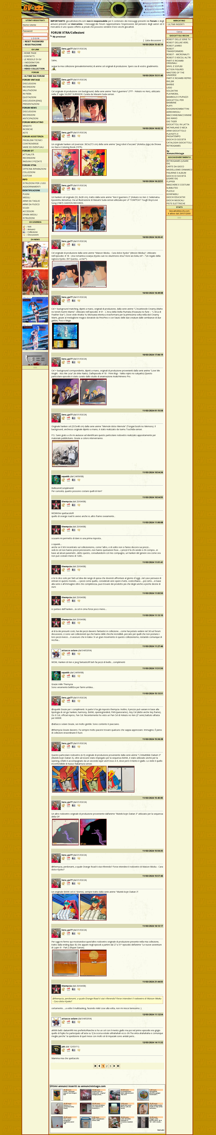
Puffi (169, 105)
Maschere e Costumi (178, 184)
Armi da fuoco (31, 204)
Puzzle (170, 191)
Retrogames (173, 145)
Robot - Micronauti (177, 54)
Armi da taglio (31, 200)
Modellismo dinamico (179, 169)
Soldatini (172, 90)
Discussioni (29, 83)
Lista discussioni (153, 40)
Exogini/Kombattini (177, 108)
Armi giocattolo (176, 130)
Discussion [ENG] (32, 100)
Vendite (27, 125)
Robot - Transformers (174, 50)
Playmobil (172, 93)
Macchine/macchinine (178, 115)
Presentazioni (31, 103)
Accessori (28, 211)
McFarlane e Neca (176, 127)
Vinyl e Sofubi (174, 66)
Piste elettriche (175, 203)
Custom (27, 175)
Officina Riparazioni (34, 168)
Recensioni (29, 86)
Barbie (170, 84)
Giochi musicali (175, 200)
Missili (26, 197)
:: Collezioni (29, 65)
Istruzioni (29, 218)
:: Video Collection (33, 68)
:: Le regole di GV (31, 59)
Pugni (26, 194)
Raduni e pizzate (32, 161)
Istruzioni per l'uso (34, 183)
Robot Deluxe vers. (177, 42)
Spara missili (30, 214)
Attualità (28, 154)
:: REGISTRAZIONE (32, 44)
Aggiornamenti (31, 186)
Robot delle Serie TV (178, 39)
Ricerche (28, 129)
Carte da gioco (175, 166)
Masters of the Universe (175, 73)
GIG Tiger (171, 121)
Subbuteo (172, 187)
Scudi (26, 207)
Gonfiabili (172, 194)
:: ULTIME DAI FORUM (33, 76)
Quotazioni (29, 97)
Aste (25, 132)
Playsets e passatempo (173, 135)
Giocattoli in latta (177, 124)
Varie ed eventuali (33, 147)
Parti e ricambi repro (178, 78)
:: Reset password (33, 41)
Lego (169, 87)
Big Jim (170, 81)
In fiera (27, 93)
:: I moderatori (30, 62)
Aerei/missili (173, 111)
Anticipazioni (30, 118)
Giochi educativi (175, 197)
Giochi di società (176, 139)
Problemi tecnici (32, 140)
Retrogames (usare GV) (177, 162)
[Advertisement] (137, 7)
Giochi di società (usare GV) (176, 177)
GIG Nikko (171, 118)
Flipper (170, 181)
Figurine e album (176, 172)
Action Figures (175, 69)
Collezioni (29, 172)
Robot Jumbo (174, 45)
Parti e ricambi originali (175, 62)
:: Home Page (29, 53)
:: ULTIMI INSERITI (175, 24)
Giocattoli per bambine (175, 101)
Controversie (31, 143)
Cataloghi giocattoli (179, 142)
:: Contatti (28, 56)
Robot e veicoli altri (178, 57)
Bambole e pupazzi (177, 96)
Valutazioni (30, 90)
